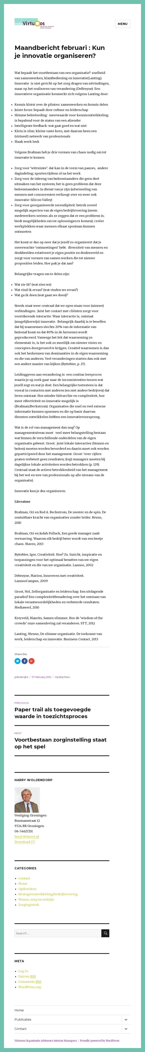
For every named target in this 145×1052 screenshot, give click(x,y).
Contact (24, 878)
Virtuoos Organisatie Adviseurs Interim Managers (46, 1040)
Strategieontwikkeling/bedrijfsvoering (48, 894)
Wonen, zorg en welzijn (36, 899)
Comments (29, 982)
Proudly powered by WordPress (99, 1040)
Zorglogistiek (28, 905)
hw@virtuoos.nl (27, 836)
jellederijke (21, 676)
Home (22, 883)
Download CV (25, 842)
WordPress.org (29, 987)
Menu (123, 24)
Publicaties (23, 1019)
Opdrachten (62, 676)
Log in (23, 971)
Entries (27, 976)
